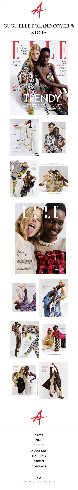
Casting (39, 455)
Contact (39, 466)
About (39, 461)
